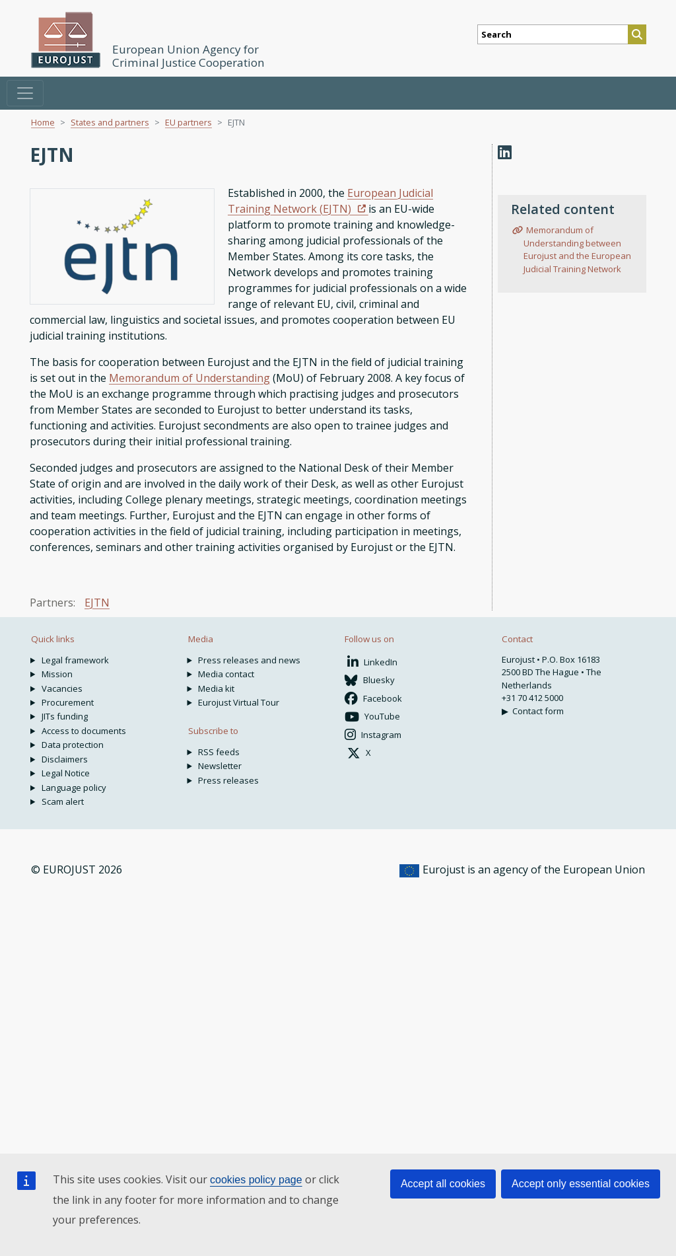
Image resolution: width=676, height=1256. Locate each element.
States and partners (110, 122)
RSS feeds (219, 752)
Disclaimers (65, 759)
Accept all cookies (443, 1183)
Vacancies (62, 688)
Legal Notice (66, 773)
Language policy (74, 788)
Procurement (68, 702)
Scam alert (63, 801)
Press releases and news (249, 660)
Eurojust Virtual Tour (238, 702)
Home (43, 122)
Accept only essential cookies (581, 1183)
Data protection (73, 745)
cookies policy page (256, 1179)
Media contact (226, 674)
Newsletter (220, 766)
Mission (57, 674)
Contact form (538, 711)
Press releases (228, 780)
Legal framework (75, 660)
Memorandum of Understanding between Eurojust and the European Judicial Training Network (577, 249)
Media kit (216, 688)
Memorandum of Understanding (189, 378)
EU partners (188, 122)
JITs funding (65, 716)
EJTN (97, 602)
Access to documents (84, 731)
